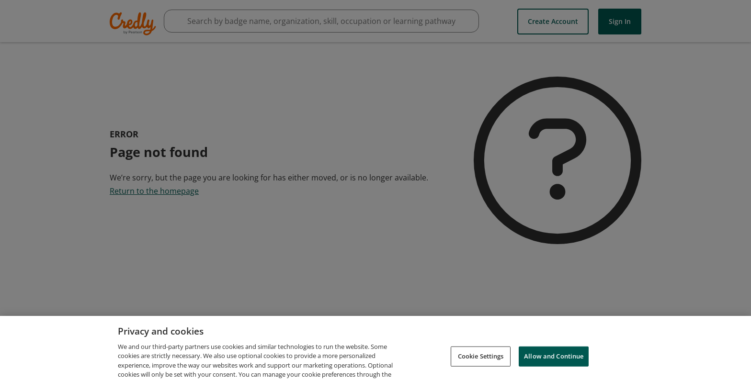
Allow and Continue (553, 361)
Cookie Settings (481, 361)
